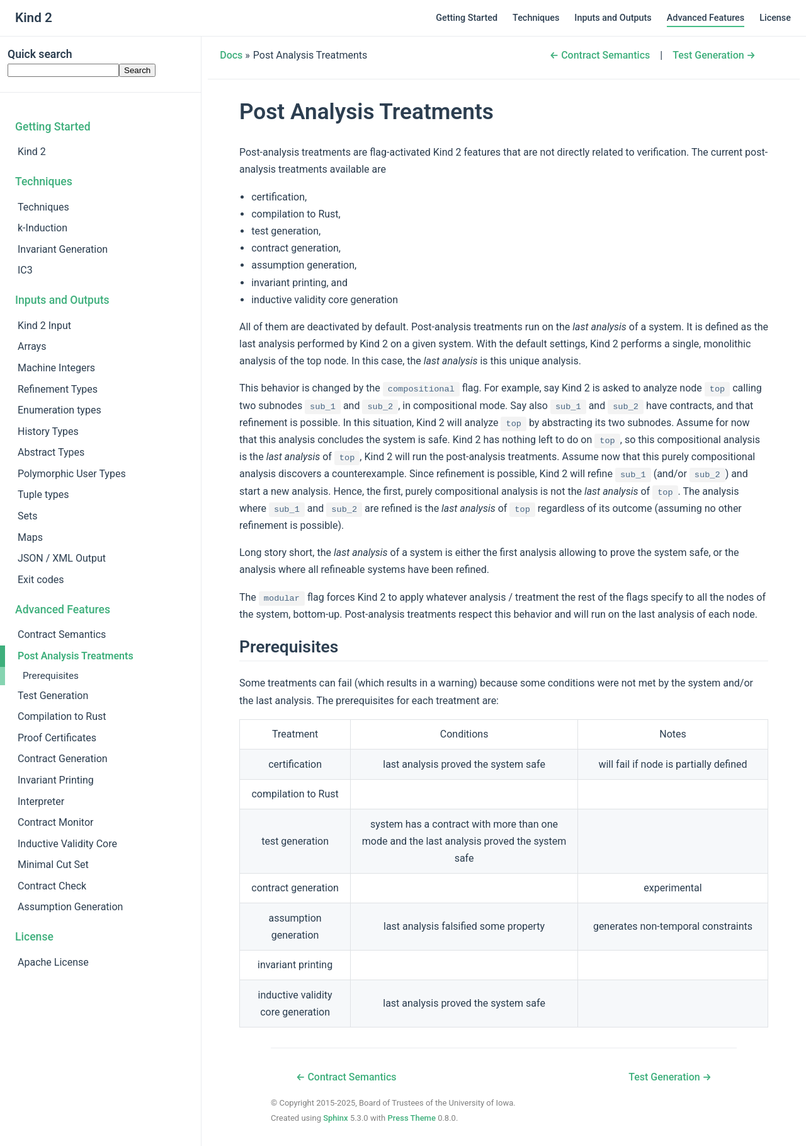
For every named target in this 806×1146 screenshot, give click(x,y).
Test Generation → (714, 55)
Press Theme (411, 1118)
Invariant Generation (63, 249)
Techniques (536, 18)
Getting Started (466, 18)
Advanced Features (705, 18)
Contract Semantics (62, 634)
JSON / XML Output (62, 558)
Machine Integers (56, 368)
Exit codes (41, 580)
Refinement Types (58, 389)
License (775, 18)
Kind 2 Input (44, 326)
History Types (48, 431)
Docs (231, 55)
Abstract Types (51, 452)
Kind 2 (32, 152)
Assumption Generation (70, 907)
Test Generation (53, 696)
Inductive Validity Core (67, 844)
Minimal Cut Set (53, 865)
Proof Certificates (57, 738)
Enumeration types (59, 410)
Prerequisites (51, 675)
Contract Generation (63, 759)
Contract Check (52, 886)
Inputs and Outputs (612, 18)
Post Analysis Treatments (75, 656)
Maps (30, 537)
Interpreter (41, 801)
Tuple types (43, 495)
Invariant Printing (56, 780)
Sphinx (335, 1118)
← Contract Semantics (600, 55)
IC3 (25, 270)
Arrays (32, 346)
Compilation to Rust (62, 716)
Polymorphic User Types (72, 474)
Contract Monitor (55, 822)
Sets (27, 516)
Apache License (53, 962)
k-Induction (42, 228)
